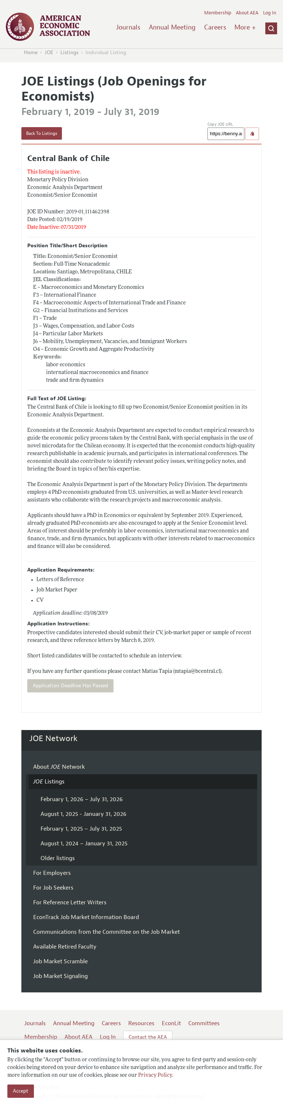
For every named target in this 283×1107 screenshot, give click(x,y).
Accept (20, 1091)
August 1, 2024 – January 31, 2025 (84, 843)
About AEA (247, 13)
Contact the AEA (148, 1037)
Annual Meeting (172, 27)
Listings (69, 52)
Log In (269, 13)
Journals (128, 27)
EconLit (171, 1023)
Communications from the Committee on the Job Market (106, 932)
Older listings (58, 858)
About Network (59, 767)
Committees (204, 1023)
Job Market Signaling (60, 976)
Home (31, 52)
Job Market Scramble (60, 961)
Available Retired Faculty (65, 946)
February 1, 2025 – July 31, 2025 (81, 828)
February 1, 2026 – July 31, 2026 (82, 799)
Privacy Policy (155, 1075)
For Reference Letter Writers (69, 902)
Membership (217, 13)
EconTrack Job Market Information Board (86, 917)
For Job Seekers (53, 887)
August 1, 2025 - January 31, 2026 (83, 814)
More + (245, 27)
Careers (215, 27)
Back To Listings (41, 133)
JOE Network (53, 738)
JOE (49, 52)
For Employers (52, 873)
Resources (141, 1023)
